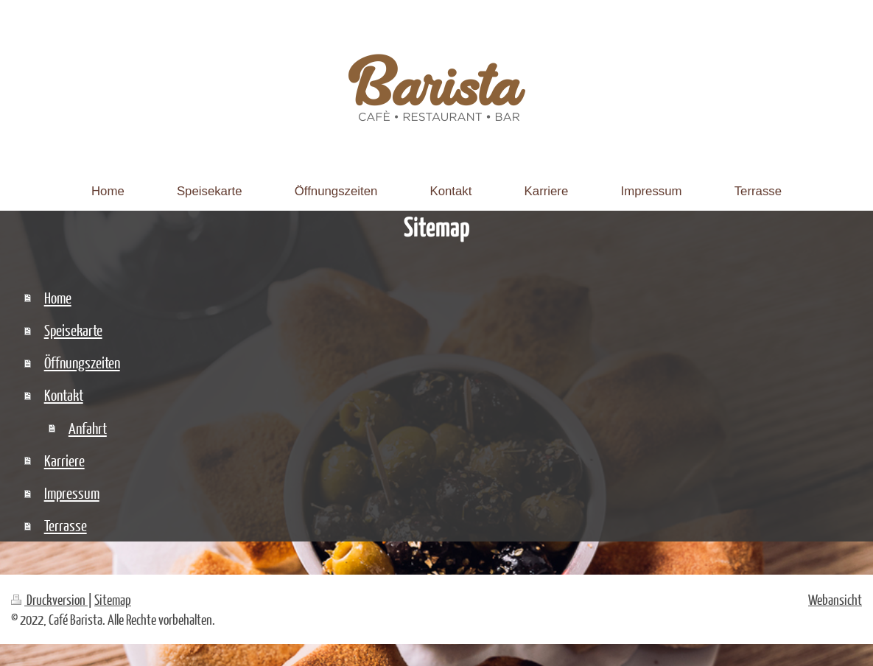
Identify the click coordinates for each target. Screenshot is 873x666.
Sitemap (112, 599)
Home (57, 297)
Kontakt (63, 394)
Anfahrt (88, 427)
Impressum (71, 492)
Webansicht (835, 599)
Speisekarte (73, 329)
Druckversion (49, 599)
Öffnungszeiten (82, 362)
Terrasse (65, 525)
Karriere (64, 460)
